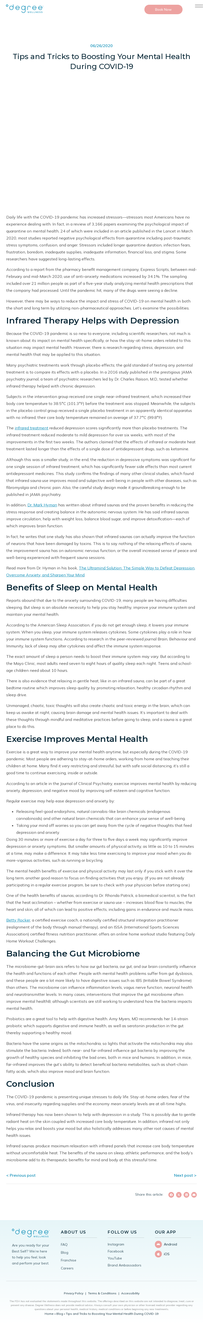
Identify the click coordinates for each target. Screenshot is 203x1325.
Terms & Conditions (102, 1293)
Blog (64, 1252)
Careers (67, 1268)
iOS (167, 1253)
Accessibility (130, 1293)
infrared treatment (31, 427)
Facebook (116, 1251)
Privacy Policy (73, 1293)
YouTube (115, 1258)
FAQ (64, 1244)
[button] (171, 1195)
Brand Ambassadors (124, 1265)
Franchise (68, 1260)
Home (49, 1314)
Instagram (116, 1244)
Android (170, 1244)
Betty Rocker (18, 920)
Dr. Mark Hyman (42, 504)
